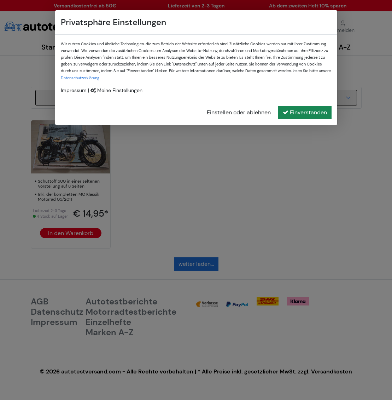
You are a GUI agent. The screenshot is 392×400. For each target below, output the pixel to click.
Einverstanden (305, 112)
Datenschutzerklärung (80, 77)
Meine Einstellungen (116, 90)
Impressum (74, 90)
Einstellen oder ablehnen (239, 112)
